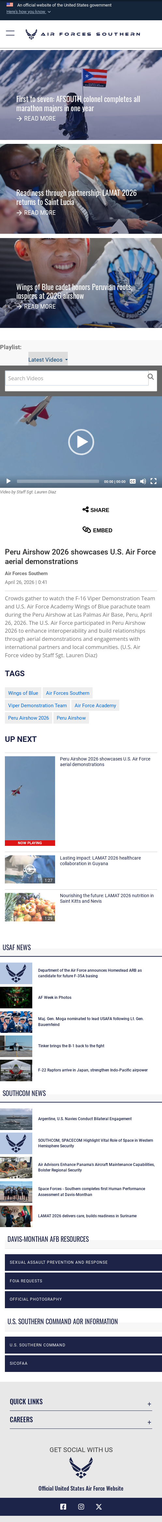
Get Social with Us (81, 1450)
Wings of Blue (23, 693)
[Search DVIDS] (77, 378)
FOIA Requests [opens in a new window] (26, 1281)
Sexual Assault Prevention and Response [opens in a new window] (59, 1262)
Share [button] (95, 509)
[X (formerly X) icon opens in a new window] (99, 1507)
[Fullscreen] (153, 481)
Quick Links (26, 1401)
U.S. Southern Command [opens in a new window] (38, 1345)
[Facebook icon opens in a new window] (63, 1507)
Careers (21, 1419)
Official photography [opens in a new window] (36, 1299)
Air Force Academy (95, 706)
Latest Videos (46, 360)
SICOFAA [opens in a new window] (19, 1363)
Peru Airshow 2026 (28, 718)
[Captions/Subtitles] (132, 481)
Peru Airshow (71, 718)
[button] (29, 12)
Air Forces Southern (67, 693)
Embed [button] (97, 529)
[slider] (58, 481)
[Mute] (143, 481)
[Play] (8, 481)
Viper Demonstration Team (37, 706)
